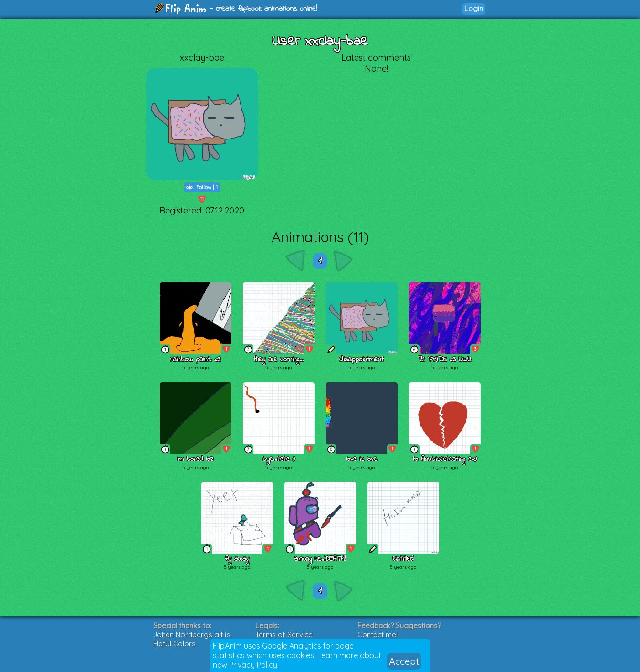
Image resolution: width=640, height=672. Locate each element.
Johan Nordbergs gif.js (192, 634)
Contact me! (377, 634)
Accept (404, 661)
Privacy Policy (253, 665)
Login (473, 8)
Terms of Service (284, 634)
